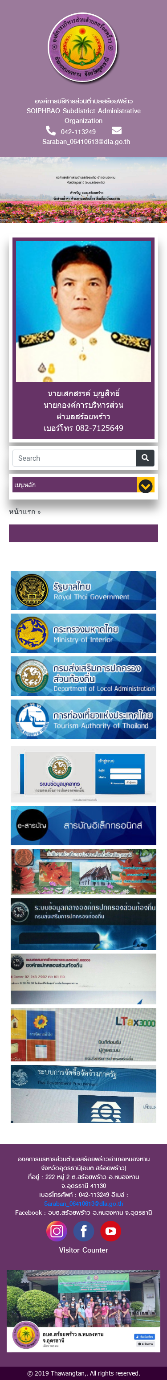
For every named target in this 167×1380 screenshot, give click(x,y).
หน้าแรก (22, 512)
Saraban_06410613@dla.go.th (83, 1204)
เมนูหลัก (25, 484)
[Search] (74, 458)
